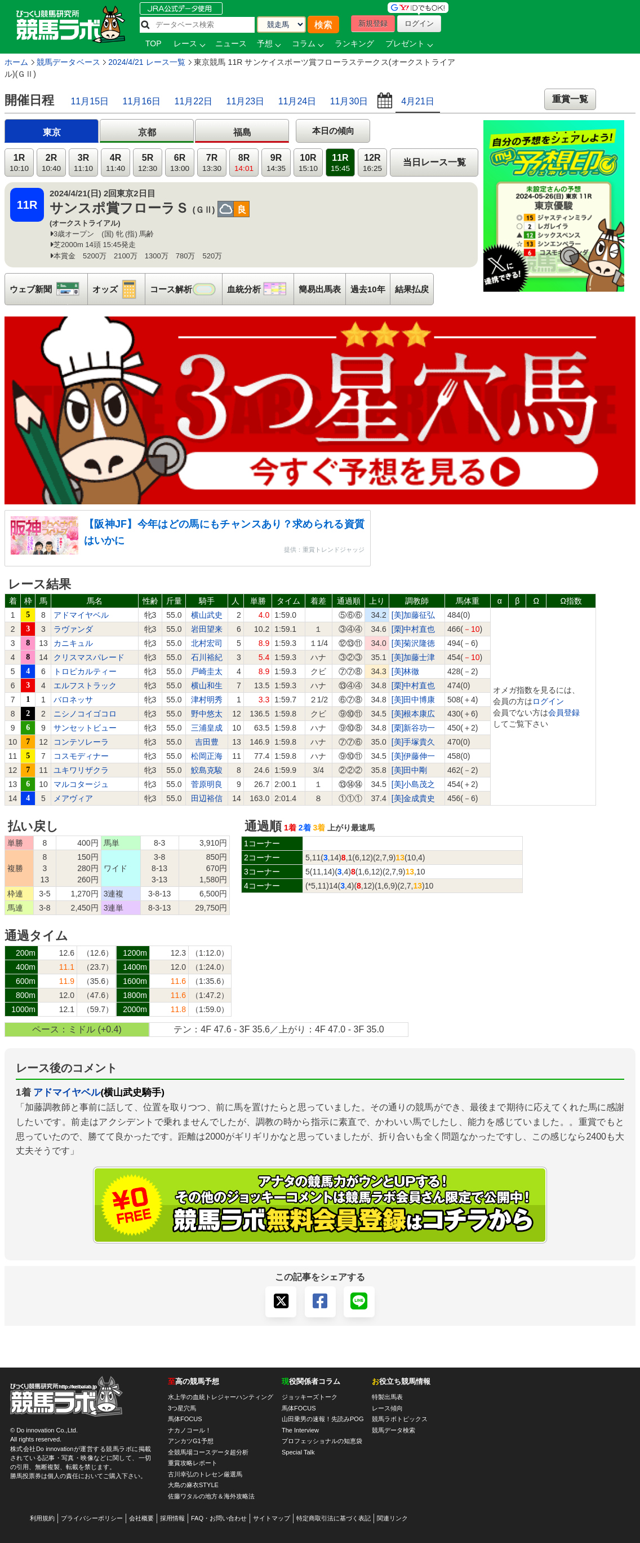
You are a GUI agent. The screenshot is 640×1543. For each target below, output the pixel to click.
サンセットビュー (85, 727)
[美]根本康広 (413, 713)
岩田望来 (207, 629)
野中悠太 (207, 713)
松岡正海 (207, 755)
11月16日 (142, 101)
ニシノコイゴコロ (85, 713)
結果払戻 (412, 289)
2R (51, 163)
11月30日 (349, 101)
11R (340, 163)
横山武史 (207, 614)
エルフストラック (85, 685)
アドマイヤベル (81, 614)
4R (115, 163)
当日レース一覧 (434, 162)
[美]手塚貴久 (413, 741)
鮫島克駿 (207, 770)
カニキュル (73, 643)
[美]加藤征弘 (413, 614)
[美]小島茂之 (413, 784)
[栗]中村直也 (413, 629)
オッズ (118, 289)
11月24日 (297, 101)
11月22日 (194, 101)
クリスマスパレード (89, 657)
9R (276, 163)
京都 (147, 132)
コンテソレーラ (81, 741)
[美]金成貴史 (413, 798)
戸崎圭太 (207, 671)
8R (244, 163)
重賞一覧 (570, 99)
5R (147, 163)
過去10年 (367, 289)
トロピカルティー (85, 671)
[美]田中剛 (410, 770)
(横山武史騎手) (132, 1092)
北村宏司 (207, 643)
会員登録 (564, 712)
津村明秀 (207, 699)
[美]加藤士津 (413, 657)
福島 (242, 132)
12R (372, 163)
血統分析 (260, 289)
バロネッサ (73, 699)
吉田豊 (207, 741)
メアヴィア (73, 798)
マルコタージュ (81, 784)
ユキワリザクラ (81, 770)
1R (19, 163)
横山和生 (207, 685)
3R (83, 163)
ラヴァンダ (73, 629)
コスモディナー (81, 755)
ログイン (548, 701)
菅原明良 (207, 784)
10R (308, 163)
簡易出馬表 (320, 289)
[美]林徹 (406, 671)
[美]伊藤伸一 (413, 755)
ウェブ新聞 (48, 289)
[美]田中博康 (413, 699)
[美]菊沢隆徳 (413, 643)
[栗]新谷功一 (413, 727)
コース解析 (186, 289)
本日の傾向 (333, 130)
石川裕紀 (207, 657)
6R (179, 163)
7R (211, 163)
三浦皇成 (207, 727)
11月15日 (89, 101)
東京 (52, 132)
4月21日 (417, 101)
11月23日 (245, 101)
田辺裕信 (207, 798)
